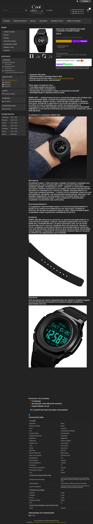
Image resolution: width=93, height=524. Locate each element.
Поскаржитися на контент (41, 522)
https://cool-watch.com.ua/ (63, 78)
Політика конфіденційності (58, 522)
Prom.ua (56, 520)
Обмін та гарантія (73, 21)
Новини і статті (57, 21)
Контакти (43, 21)
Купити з (81, 41)
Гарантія (6, 50)
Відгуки (6, 38)
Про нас (33, 21)
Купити (64, 41)
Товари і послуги (20, 21)
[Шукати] (26, 10)
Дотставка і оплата (10, 41)
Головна (6, 21)
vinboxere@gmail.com (10, 80)
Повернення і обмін (10, 44)
